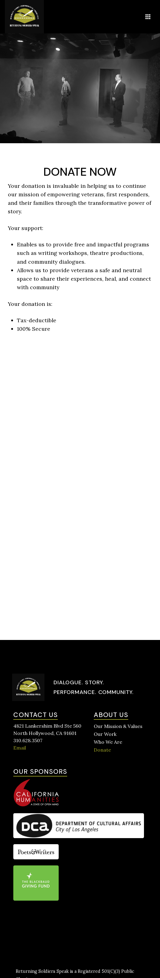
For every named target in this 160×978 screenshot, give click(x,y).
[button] (148, 16)
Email (19, 748)
